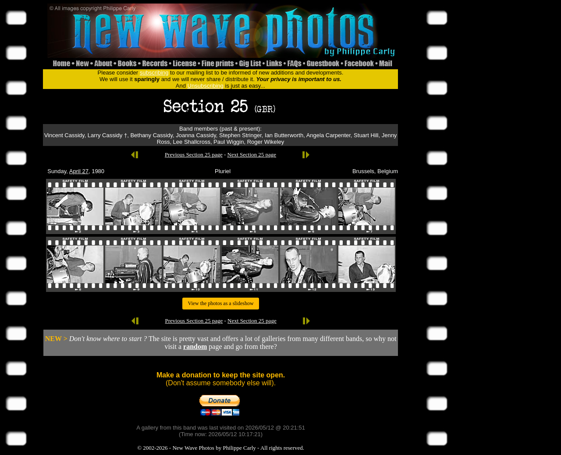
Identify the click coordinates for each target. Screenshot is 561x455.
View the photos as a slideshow (220, 303)
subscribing (154, 72)
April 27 (79, 171)
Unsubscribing (206, 85)
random (195, 346)
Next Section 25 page (252, 154)
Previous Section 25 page (194, 154)
